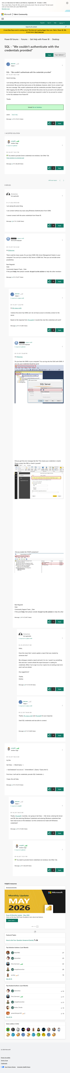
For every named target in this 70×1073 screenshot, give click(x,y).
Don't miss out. (39, 32)
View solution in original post (15, 158)
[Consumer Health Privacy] (23, 1067)
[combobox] (46, 27)
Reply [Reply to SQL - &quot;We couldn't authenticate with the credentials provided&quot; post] (59, 123)
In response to (11, 145)
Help (55, 23)
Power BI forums (11, 39)
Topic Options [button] (59, 55)
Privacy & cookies (5, 1057)
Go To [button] (61, 23)
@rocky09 (31, 320)
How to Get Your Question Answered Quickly (20, 940)
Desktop (55, 39)
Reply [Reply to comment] (59, 168)
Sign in (49, 23)
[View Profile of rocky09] (13, 141)
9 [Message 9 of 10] (24, 685)
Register (42, 23)
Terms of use (4, 1060)
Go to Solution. (37, 107)
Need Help (15, 114)
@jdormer (11, 250)
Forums (24, 39)
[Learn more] (12, 920)
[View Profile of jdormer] (13, 63)
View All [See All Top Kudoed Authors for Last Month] (9, 1017)
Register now (6, 9)
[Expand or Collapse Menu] (2, 19)
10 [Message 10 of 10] (12, 221)
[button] (49, 55)
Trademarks (4, 1063)
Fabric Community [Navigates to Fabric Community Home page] (20, 14)
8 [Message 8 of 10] (24, 731)
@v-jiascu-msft (16, 308)
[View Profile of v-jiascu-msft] (20, 238)
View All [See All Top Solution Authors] (9, 979)
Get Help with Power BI (39, 39)
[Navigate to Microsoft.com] (6, 14)
